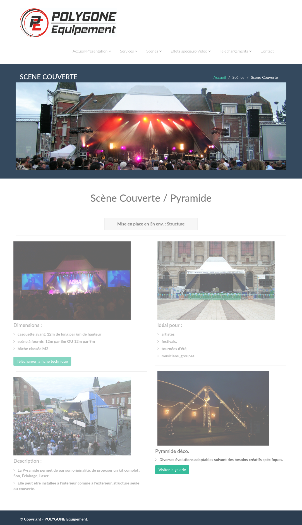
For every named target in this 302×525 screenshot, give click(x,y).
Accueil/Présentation (92, 51)
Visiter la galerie (172, 469)
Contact (267, 51)
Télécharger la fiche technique (41, 361)
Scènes (154, 51)
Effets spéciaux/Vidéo (191, 51)
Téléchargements (235, 51)
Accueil (220, 77)
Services (128, 51)
